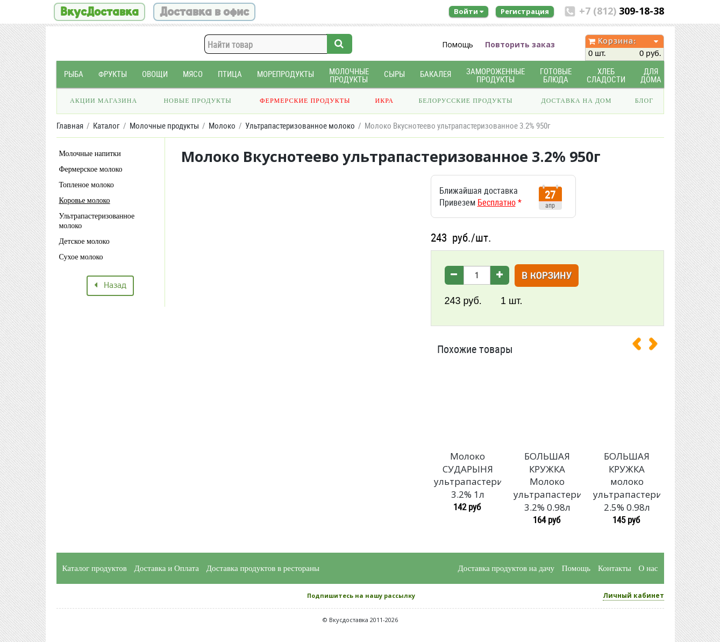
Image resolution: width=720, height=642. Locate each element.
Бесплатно (496, 202)
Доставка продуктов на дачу (506, 568)
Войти (468, 11)
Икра (384, 100)
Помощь (457, 44)
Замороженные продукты (495, 75)
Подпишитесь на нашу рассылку (361, 595)
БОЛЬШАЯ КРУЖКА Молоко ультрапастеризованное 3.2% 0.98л (547, 481)
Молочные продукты (349, 75)
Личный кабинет (633, 595)
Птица (230, 74)
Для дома (650, 75)
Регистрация (525, 11)
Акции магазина (103, 100)
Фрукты (112, 74)
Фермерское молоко (91, 169)
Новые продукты (197, 100)
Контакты (614, 568)
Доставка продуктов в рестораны (262, 568)
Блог (644, 100)
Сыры (394, 74)
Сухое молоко (81, 257)
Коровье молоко (84, 200)
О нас (648, 568)
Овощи (155, 74)
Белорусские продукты (465, 100)
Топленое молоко (86, 185)
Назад (110, 286)
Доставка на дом (576, 100)
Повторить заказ (520, 44)
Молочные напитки (90, 154)
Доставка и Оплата (166, 568)
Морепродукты (285, 74)
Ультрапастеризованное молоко (97, 221)
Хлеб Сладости (606, 75)
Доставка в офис (204, 11)
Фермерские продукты (305, 100)
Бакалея (435, 74)
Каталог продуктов (94, 568)
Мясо (193, 74)
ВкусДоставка (99, 11)
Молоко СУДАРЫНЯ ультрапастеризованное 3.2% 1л (467, 475)
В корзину (547, 276)
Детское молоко (84, 241)
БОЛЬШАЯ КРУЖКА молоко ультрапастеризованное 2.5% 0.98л (626, 481)
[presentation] (641, 346)
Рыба (73, 74)
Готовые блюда (556, 75)
